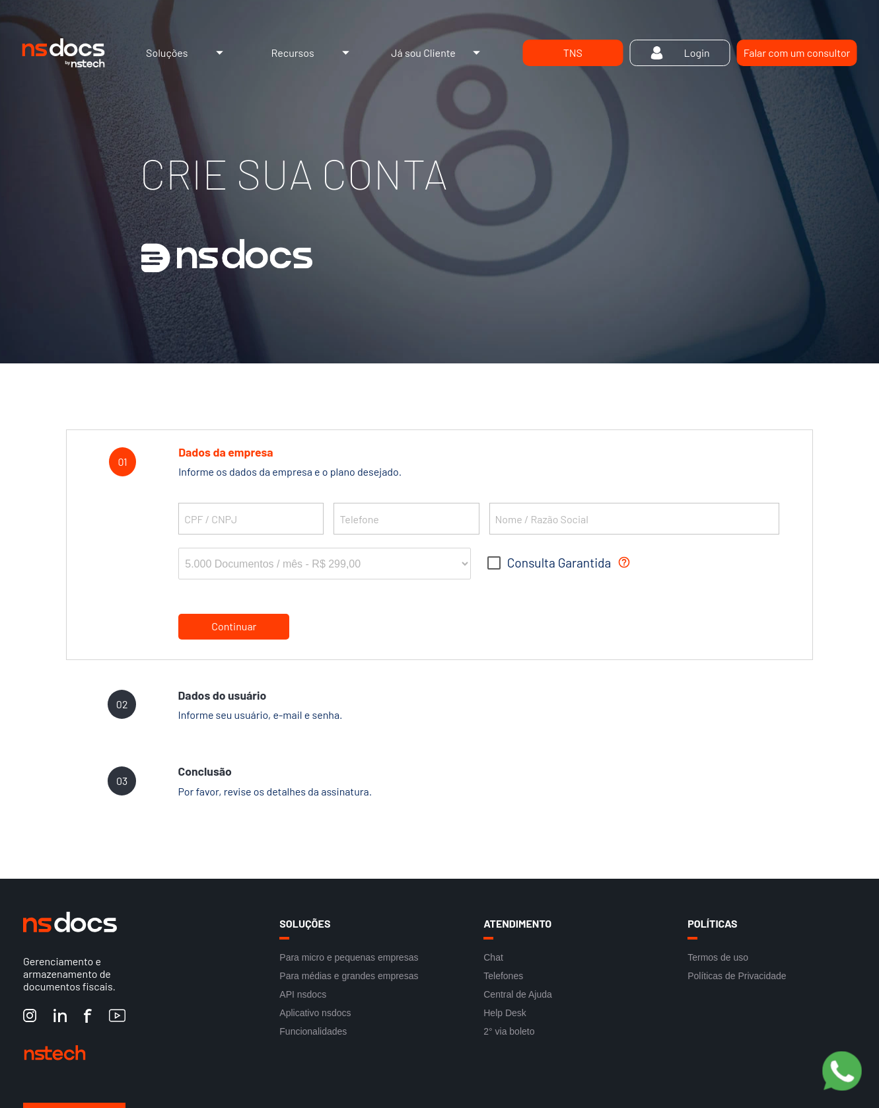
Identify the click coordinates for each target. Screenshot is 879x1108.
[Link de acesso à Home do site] (63, 52)
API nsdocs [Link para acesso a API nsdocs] (302, 994)
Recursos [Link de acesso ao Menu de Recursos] (313, 52)
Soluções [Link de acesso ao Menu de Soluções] (188, 52)
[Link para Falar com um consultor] (796, 53)
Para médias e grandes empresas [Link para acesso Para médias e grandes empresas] (348, 976)
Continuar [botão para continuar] (233, 626)
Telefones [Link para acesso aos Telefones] (503, 976)
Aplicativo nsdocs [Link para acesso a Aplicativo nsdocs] (315, 1013)
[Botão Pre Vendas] (842, 1072)
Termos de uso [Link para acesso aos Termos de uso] (717, 957)
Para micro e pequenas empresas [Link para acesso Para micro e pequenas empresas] (348, 957)
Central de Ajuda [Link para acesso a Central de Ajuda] (517, 994)
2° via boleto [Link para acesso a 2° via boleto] (508, 1031)
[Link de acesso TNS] (572, 53)
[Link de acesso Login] (679, 53)
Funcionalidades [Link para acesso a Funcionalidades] (313, 1031)
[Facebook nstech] (88, 1016)
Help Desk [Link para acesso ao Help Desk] (504, 1013)
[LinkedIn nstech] (60, 1016)
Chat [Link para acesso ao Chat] (493, 957)
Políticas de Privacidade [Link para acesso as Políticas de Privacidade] (736, 976)
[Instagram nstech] (29, 1016)
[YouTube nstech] (117, 1016)
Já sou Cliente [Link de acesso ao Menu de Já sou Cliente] (439, 52)
